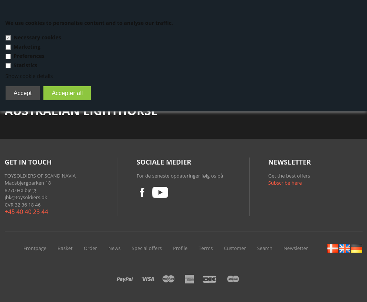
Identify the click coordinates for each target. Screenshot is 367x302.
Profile (180, 248)
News (114, 248)
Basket (65, 248)
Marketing (27, 46)
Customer (235, 248)
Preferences (29, 55)
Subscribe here (285, 182)
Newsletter (296, 248)
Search (264, 248)
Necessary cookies (37, 37)
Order (90, 248)
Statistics (25, 65)
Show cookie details (29, 75)
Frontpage (34, 248)
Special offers (147, 248)
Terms (206, 248)
